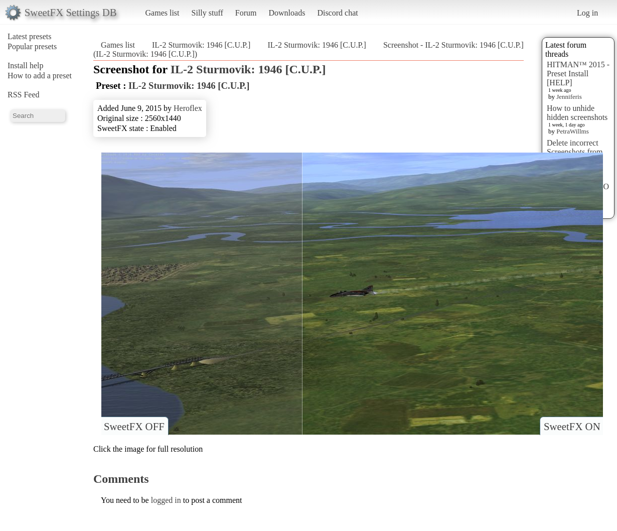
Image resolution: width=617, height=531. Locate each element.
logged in (166, 500)
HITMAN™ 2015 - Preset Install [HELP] (578, 73)
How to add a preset (40, 75)
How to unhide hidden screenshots (577, 112)
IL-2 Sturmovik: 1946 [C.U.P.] (201, 45)
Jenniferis (569, 96)
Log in (587, 13)
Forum (246, 13)
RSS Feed (24, 94)
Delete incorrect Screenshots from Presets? (575, 152)
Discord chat (337, 13)
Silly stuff (207, 13)
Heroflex (188, 108)
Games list (162, 13)
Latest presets (30, 36)
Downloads (286, 13)
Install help (26, 65)
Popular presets (32, 46)
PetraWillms (572, 131)
